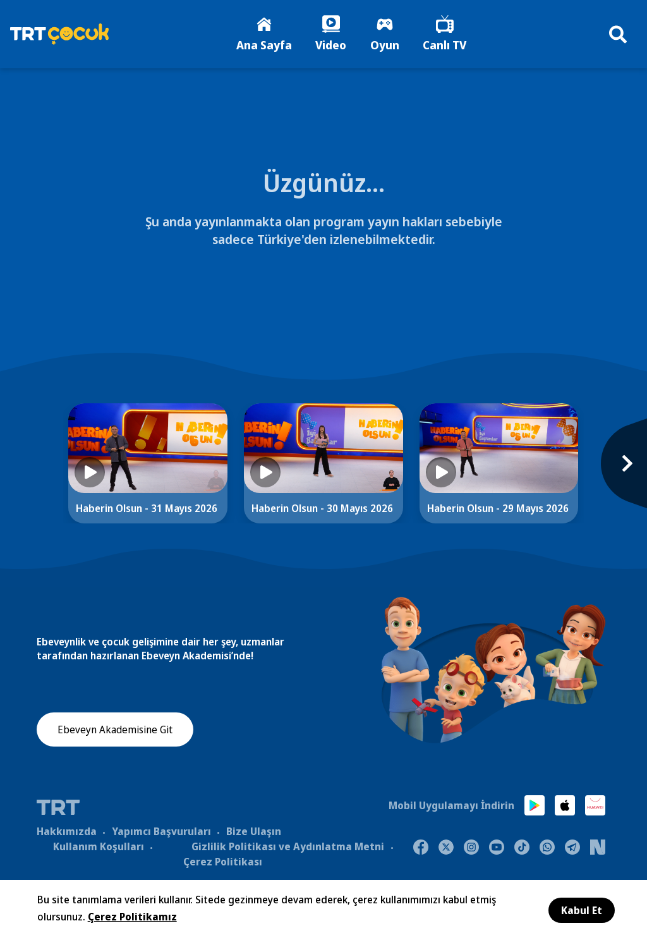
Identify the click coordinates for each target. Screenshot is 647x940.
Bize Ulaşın (253, 832)
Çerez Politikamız (132, 917)
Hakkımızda (67, 832)
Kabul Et (581, 910)
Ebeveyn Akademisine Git (114, 731)
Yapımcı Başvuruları (161, 832)
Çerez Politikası (222, 862)
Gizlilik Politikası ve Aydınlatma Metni (287, 847)
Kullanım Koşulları (98, 847)
